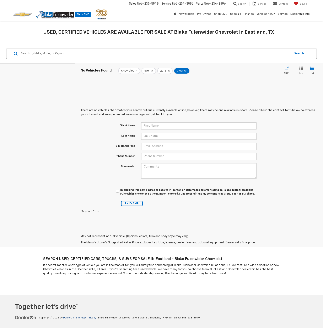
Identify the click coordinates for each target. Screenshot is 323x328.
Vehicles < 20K (266, 14)
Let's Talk (132, 203)
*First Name (127, 126)
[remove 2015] (165, 71)
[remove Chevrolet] (129, 71)
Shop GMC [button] (220, 14)
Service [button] (283, 14)
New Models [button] (186, 14)
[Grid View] (300, 70)
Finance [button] (249, 14)
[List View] (312, 70)
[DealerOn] (25, 317)
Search (299, 53)
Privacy (92, 318)
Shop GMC (83, 14)
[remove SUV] (148, 71)
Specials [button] (235, 14)
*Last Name (127, 136)
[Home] (175, 14)
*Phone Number (125, 156)
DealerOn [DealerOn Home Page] (68, 318)
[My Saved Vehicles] (300, 4)
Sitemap (81, 318)
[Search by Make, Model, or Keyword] (156, 54)
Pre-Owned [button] (204, 14)
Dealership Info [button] (300, 14)
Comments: (128, 166)
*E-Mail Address (125, 146)
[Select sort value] (288, 70)
